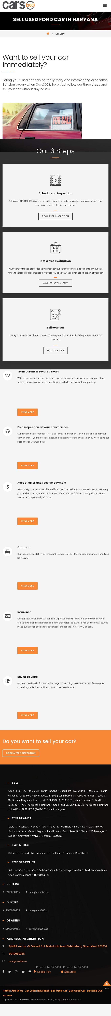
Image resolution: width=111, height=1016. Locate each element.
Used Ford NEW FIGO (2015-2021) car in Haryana (47, 796)
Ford (76, 827)
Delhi (11, 853)
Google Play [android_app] (42, 972)
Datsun (57, 836)
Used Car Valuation (95, 870)
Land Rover (53, 831)
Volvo (35, 836)
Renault (74, 831)
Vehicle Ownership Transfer (65, 870)
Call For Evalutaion (55, 282)
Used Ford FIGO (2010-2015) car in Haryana (32, 791)
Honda (34, 827)
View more (27, 412)
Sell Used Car (15, 870)
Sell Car (43, 870)
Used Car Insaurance (19, 875)
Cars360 (23, 1000)
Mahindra (66, 827)
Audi (10, 831)
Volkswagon (98, 831)
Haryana (40, 853)
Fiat (65, 831)
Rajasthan (80, 853)
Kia (84, 827)
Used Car (31, 870)
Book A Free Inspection (20, 753)
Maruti (12, 827)
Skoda (11, 836)
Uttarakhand (55, 853)
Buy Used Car (41, 875)
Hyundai (23, 827)
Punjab (69, 853)
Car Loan (30, 991)
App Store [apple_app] (68, 972)
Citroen (45, 836)
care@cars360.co (39, 892)
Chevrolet (23, 836)
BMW (98, 827)
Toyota (53, 827)
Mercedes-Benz (25, 831)
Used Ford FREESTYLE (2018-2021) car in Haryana (37, 809)
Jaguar (40, 831)
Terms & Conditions (72, 1000)
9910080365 (13, 892)
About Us (17, 991)
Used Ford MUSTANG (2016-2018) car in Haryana (80, 805)
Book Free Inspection (55, 216)
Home (6, 991)
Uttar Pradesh (25, 853)
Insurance (43, 991)
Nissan (84, 831)
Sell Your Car (55, 350)
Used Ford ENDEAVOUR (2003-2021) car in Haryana (62, 800)
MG (90, 827)
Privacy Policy (53, 1000)
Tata (44, 827)
